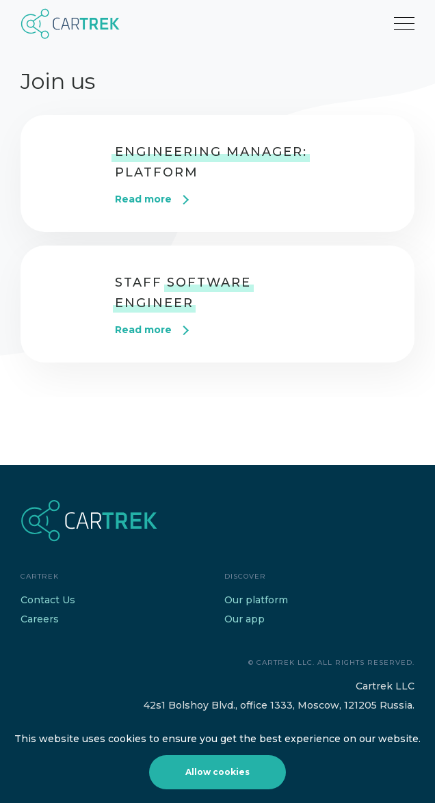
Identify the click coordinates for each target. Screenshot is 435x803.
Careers (40, 619)
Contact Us (48, 600)
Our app (244, 619)
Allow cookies (217, 772)
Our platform (256, 600)
